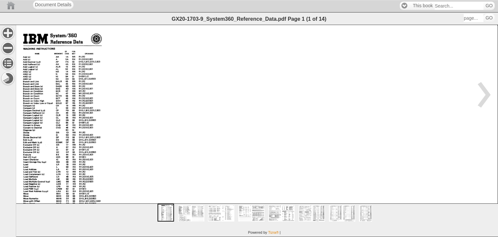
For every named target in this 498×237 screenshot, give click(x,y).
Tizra (273, 232)
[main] (257, 131)
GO (489, 6)
